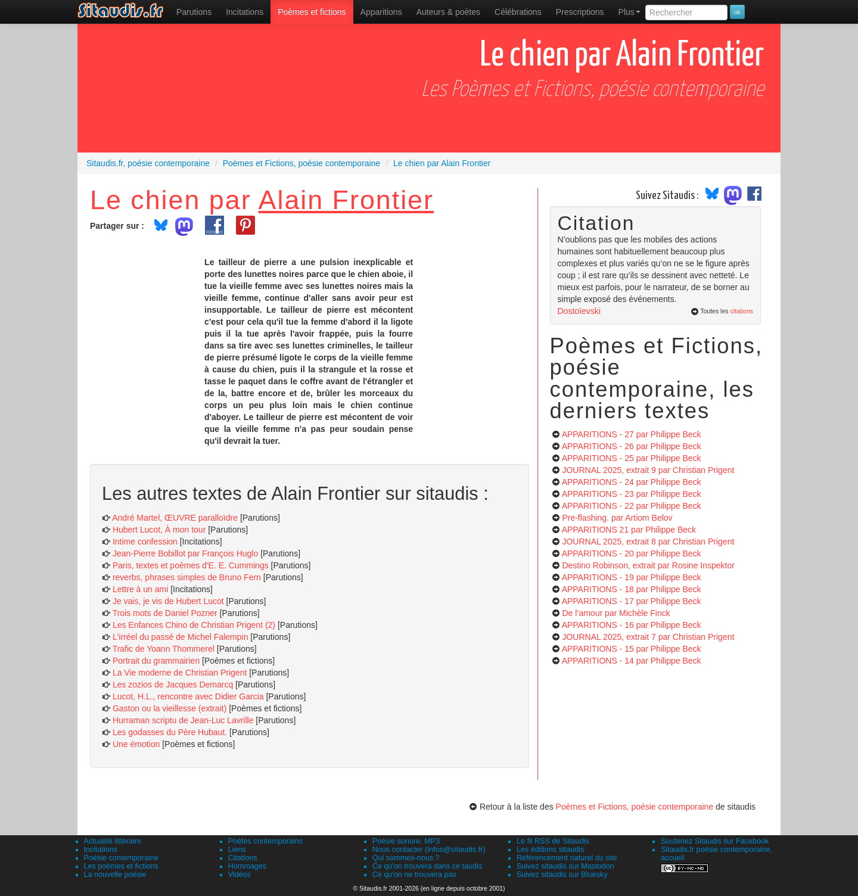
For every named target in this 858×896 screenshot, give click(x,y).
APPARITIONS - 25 (631, 458)
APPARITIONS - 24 (631, 482)
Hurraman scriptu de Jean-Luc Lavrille (183, 720)
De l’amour (616, 613)
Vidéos (239, 874)
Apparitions (381, 12)
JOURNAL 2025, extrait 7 (648, 637)
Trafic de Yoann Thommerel (163, 649)
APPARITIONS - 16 (631, 625)
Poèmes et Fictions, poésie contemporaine (635, 806)
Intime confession (145, 541)
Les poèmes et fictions (121, 866)
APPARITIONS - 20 (631, 553)
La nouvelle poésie (115, 874)
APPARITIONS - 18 (631, 589)
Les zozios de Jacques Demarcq (173, 684)
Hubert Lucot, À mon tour (159, 529)
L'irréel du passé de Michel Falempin (180, 637)
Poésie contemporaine (121, 858)
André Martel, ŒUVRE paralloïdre (175, 517)
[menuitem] (194, 12)
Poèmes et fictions (312, 12)
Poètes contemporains (265, 841)
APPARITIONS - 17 (631, 601)
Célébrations (518, 12)
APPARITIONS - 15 (631, 649)
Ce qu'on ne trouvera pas (414, 874)
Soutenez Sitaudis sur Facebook (715, 841)
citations (741, 311)
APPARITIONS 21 (629, 529)
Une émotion (136, 744)
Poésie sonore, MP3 (406, 841)
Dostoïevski (579, 311)
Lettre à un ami (140, 589)
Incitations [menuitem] (244, 12)
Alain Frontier (346, 199)
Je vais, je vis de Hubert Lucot (168, 601)
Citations (242, 858)
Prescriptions (580, 12)
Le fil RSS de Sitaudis (553, 841)
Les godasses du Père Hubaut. (170, 732)
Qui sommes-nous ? (406, 858)
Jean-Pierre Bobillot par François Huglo (185, 553)
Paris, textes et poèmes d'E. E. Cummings (191, 565)
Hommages (247, 866)
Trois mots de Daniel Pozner (165, 613)
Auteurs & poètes (448, 12)
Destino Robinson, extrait (648, 565)
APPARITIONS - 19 (631, 577)
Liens (237, 849)
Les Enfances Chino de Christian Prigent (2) (194, 625)
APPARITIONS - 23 (631, 494)
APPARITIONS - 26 (631, 446)
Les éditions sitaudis (550, 849)
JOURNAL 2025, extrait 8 (648, 541)
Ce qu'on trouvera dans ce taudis (427, 866)
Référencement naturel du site (567, 858)
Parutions (194, 12)
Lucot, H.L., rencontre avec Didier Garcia (188, 696)
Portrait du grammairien (156, 660)
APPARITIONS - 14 (631, 660)
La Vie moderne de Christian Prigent (180, 672)
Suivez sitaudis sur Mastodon (565, 866)
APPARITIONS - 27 (631, 434)
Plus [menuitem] (629, 12)
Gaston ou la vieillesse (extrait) (169, 708)
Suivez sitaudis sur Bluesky (562, 874)
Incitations (101, 849)
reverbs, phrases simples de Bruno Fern (187, 577)
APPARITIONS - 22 (631, 506)
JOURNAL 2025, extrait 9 (648, 470)
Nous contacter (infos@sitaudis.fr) (429, 849)
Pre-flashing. (617, 517)
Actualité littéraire (113, 841)
